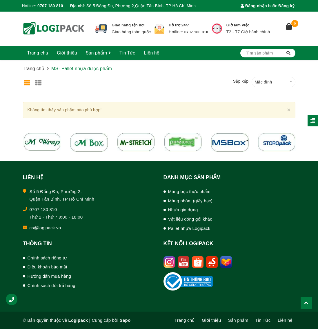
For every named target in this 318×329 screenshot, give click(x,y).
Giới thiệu (67, 53)
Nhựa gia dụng (183, 209)
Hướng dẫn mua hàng (49, 276)
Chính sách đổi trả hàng (51, 285)
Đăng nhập (254, 5)
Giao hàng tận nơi (128, 25)
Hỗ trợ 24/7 (179, 25)
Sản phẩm (98, 53)
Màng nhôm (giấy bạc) (190, 200)
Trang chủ (37, 53)
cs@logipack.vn (45, 227)
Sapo (125, 320)
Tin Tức (127, 53)
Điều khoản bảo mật (47, 266)
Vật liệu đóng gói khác (190, 219)
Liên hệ (151, 53)
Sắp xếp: (241, 81)
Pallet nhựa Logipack (189, 228)
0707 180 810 (50, 5)
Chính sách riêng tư (47, 257)
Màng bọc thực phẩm (189, 191)
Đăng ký (286, 5)
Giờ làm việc (237, 25)
